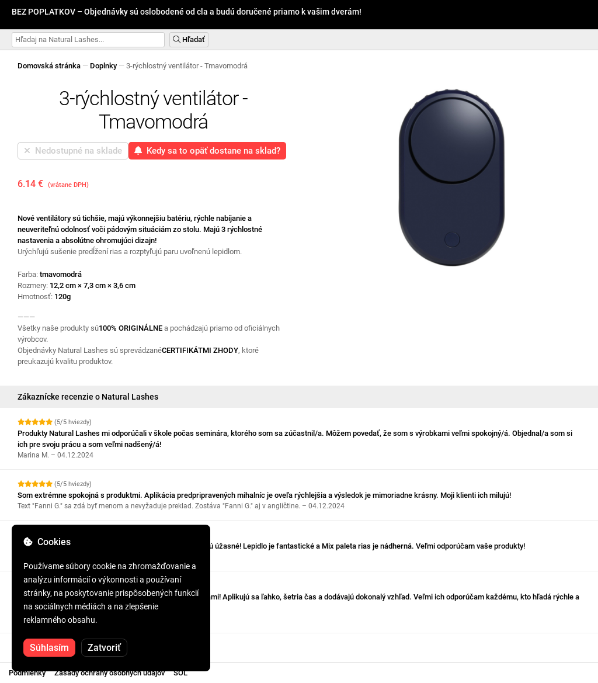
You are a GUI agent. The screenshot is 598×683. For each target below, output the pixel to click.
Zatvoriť (104, 647)
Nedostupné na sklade (73, 150)
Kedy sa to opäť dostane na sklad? (207, 150)
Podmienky (27, 672)
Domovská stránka (49, 65)
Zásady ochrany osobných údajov (109, 672)
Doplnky (103, 65)
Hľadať (189, 39)
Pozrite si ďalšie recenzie (64, 643)
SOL (180, 672)
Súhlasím (49, 647)
